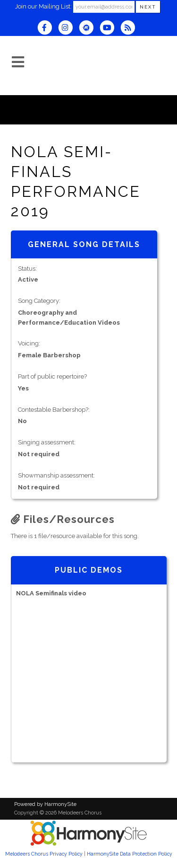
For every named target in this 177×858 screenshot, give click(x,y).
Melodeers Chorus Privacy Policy (44, 854)
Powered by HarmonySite (45, 804)
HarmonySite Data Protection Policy (129, 854)
